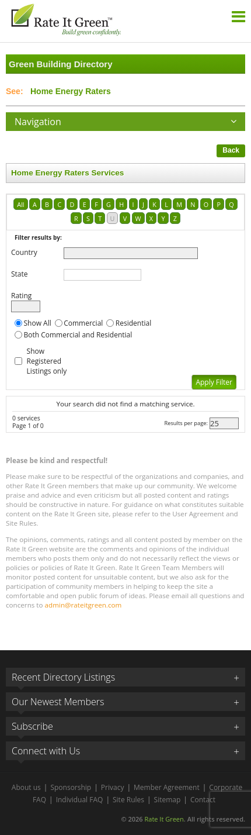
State (19, 274)
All (20, 204)
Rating (21, 296)
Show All (37, 323)
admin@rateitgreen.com (83, 605)
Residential (133, 323)
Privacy (112, 787)
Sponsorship (70, 787)
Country (24, 252)
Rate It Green (163, 819)
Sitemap (167, 800)
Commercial (83, 323)
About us (26, 787)
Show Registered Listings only (47, 361)
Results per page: (186, 423)
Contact (202, 800)
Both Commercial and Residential (78, 335)
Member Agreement (167, 787)
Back (230, 150)
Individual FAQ (79, 800)
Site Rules (128, 800)
